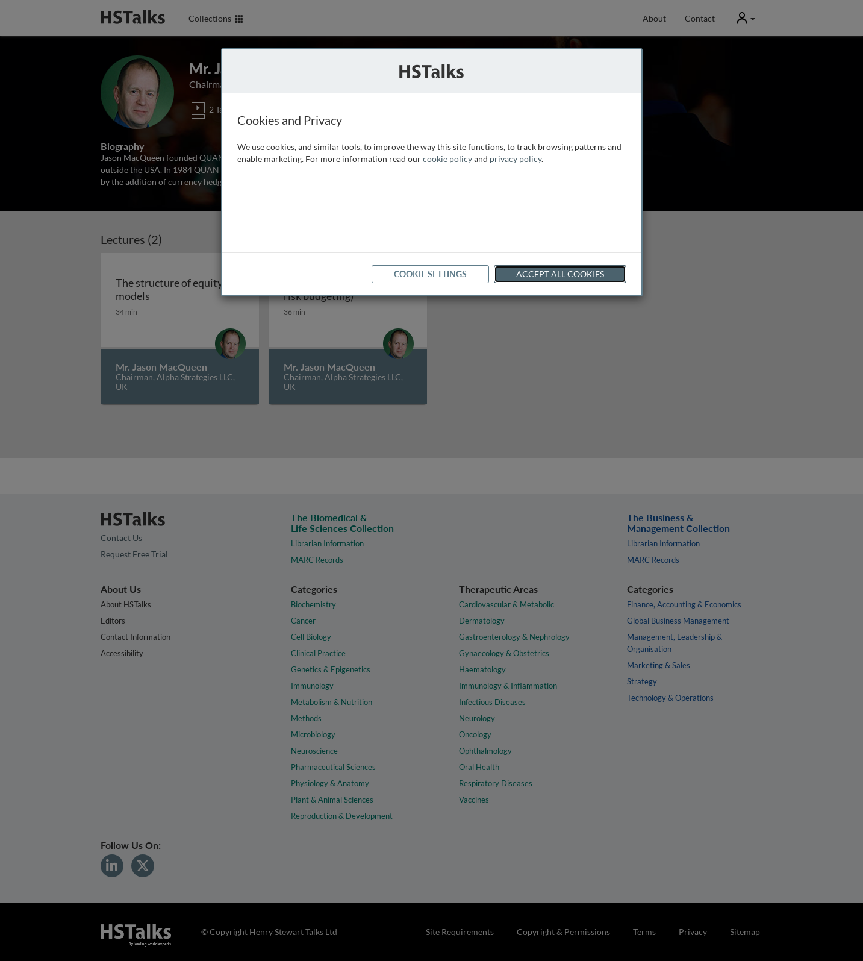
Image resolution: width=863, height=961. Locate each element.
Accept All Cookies (560, 274)
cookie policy (447, 159)
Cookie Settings (430, 274)
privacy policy (515, 159)
